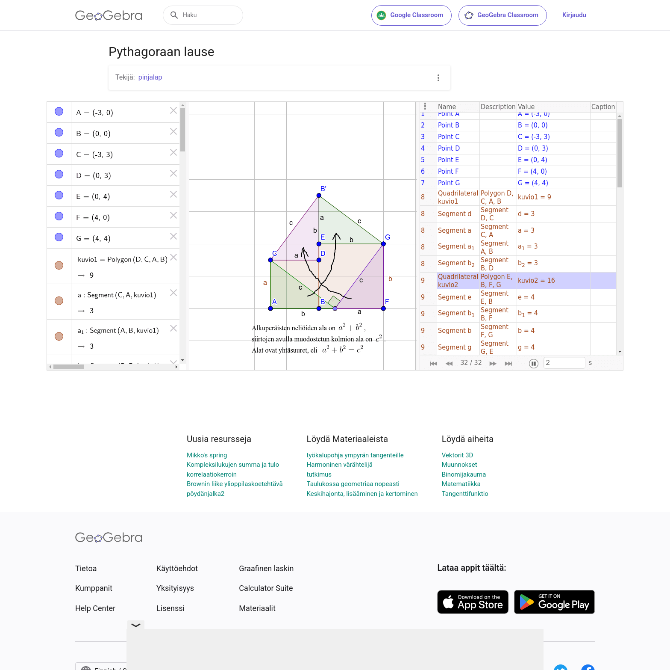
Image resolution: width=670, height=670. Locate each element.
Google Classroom (409, 15)
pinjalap (150, 77)
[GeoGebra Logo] (108, 15)
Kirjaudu (574, 15)
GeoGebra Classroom (501, 15)
